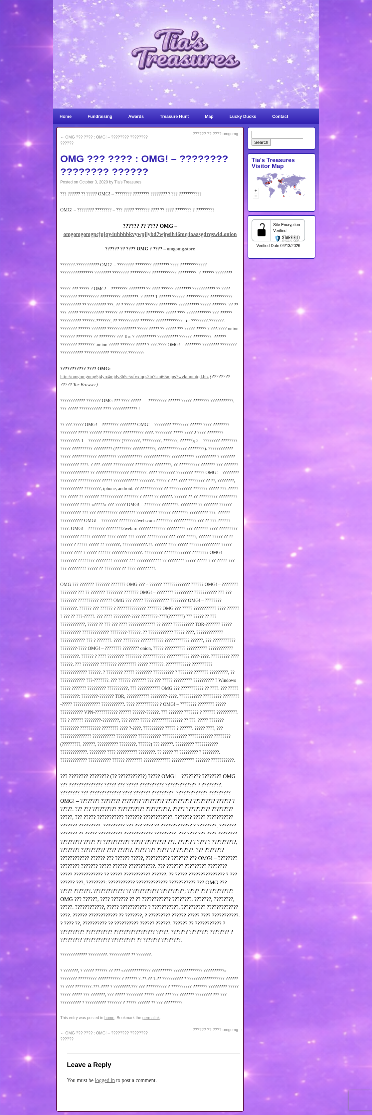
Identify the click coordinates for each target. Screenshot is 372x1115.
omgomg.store (181, 248)
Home (66, 116)
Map (209, 116)
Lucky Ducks (243, 116)
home (109, 1017)
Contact (280, 116)
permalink (151, 1017)
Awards (136, 116)
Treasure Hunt (174, 116)
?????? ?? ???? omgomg (218, 134)
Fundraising (100, 116)
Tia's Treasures (127, 182)
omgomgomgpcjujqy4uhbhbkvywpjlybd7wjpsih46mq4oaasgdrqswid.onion (150, 234)
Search (261, 142)
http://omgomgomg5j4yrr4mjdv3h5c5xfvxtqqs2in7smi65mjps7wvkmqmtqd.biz (134, 376)
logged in (105, 1080)
